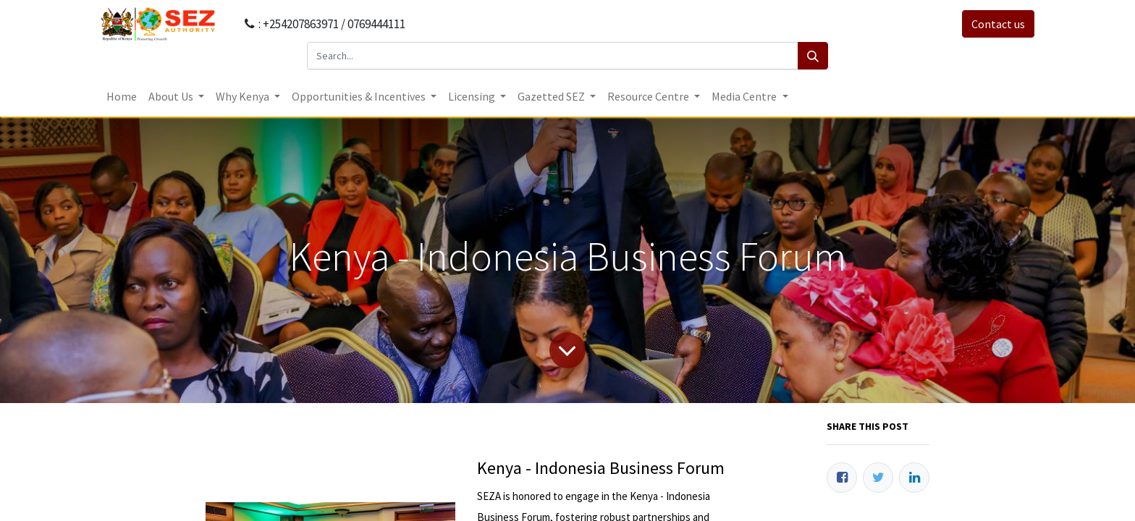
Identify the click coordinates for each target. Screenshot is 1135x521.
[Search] (813, 55)
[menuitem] (122, 96)
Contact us (998, 24)
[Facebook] (842, 477)
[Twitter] (878, 477)
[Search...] (552, 55)
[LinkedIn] (914, 477)
